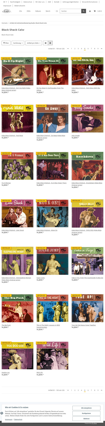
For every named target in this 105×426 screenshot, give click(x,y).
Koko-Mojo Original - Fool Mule (12, 135)
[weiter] (101, 48)
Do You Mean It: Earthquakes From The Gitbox (50, 89)
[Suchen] (70, 11)
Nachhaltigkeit (15, 2)
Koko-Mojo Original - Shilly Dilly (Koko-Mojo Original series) (86, 231)
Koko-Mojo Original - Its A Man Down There (51, 183)
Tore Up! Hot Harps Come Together (84, 325)
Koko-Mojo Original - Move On (47, 230)
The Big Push (6, 325)
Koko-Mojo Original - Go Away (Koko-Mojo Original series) (51, 137)
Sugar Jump (41, 278)
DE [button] (4, 2)
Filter (6, 43)
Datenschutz (18, 419)
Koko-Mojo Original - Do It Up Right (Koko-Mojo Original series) (16, 89)
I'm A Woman (6, 183)
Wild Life (40, 372)
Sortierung (17, 43)
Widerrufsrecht (19, 6)
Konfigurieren (86, 413)
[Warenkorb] (97, 11)
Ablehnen (86, 419)
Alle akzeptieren (86, 408)
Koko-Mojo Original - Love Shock (13, 230)
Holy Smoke (76, 135)
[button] (90, 11)
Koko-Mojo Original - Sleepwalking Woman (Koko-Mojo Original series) (16, 279)
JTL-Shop (94, 423)
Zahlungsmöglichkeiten (71, 2)
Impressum (8, 419)
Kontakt (56, 2)
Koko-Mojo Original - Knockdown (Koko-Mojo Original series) (87, 184)
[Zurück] (68, 48)
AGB (49, 2)
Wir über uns (40, 2)
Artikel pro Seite (33, 43)
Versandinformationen (90, 2)
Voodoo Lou (6, 372)
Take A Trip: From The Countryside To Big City (87, 278)
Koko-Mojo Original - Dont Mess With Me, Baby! (86, 89)
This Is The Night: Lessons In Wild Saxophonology (48, 326)
